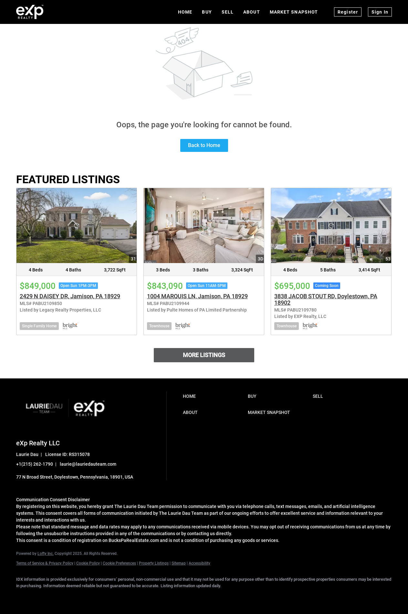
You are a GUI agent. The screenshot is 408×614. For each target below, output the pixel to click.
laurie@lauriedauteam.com (88, 464)
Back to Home (204, 145)
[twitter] (61, 596)
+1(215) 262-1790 (34, 464)
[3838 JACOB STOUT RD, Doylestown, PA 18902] (331, 225)
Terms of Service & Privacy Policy (44, 563)
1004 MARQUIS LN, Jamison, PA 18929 (197, 296)
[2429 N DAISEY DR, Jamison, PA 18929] (76, 225)
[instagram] (99, 596)
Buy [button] (207, 12)
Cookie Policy (88, 563)
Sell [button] (228, 12)
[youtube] (117, 596)
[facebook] (24, 596)
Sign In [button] (379, 12)
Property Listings (154, 563)
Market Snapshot (294, 12)
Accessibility (199, 563)
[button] (214, 396)
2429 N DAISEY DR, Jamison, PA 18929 (70, 296)
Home (185, 12)
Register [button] (348, 12)
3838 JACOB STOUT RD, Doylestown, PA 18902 (325, 299)
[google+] (136, 596)
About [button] (251, 12)
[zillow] (80, 596)
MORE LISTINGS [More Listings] (204, 355)
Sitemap (179, 563)
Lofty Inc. (45, 553)
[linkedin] (42, 596)
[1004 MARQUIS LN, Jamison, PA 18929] (204, 225)
